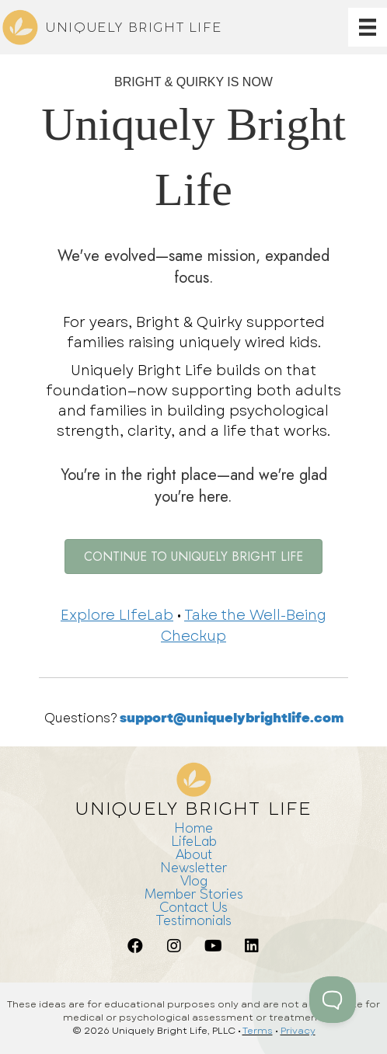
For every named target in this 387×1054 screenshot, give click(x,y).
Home (193, 827)
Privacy (298, 1031)
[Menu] (367, 27)
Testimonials (193, 920)
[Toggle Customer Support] (332, 999)
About (194, 854)
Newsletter (193, 867)
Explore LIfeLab (117, 615)
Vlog (193, 880)
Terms (257, 1031)
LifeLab (194, 841)
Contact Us (193, 907)
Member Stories (194, 893)
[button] (135, 946)
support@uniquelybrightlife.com (231, 718)
